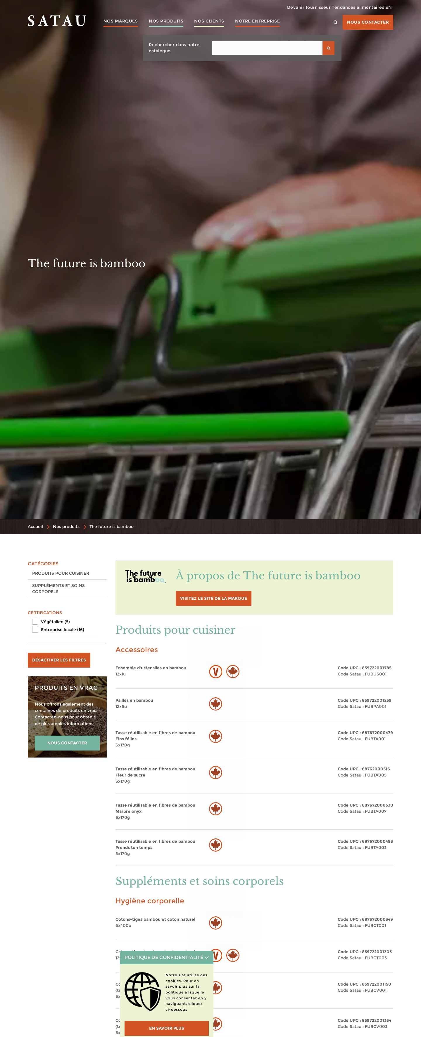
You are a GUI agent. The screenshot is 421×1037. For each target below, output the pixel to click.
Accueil (35, 526)
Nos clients (214, 22)
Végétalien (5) (55, 621)
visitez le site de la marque (213, 598)
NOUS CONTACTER (67, 743)
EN (386, 7)
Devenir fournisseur (297, 7)
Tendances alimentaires (351, 7)
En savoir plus (166, 1028)
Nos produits (169, 22)
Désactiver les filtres (59, 660)
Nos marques (121, 22)
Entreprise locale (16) (62, 629)
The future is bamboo (111, 526)
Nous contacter (368, 22)
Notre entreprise (264, 22)
